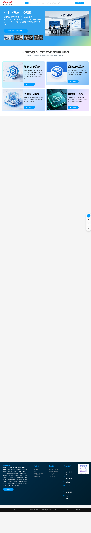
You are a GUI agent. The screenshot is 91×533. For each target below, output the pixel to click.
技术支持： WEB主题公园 (74, 530)
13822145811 (79, 3)
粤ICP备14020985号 (63, 530)
